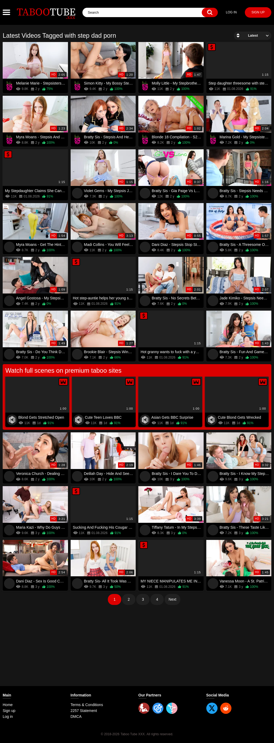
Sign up (258, 12)
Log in (231, 12)
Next (172, 599)
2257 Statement (84, 710)
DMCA (76, 716)
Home (8, 705)
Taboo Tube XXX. (132, 734)
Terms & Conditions (87, 705)
